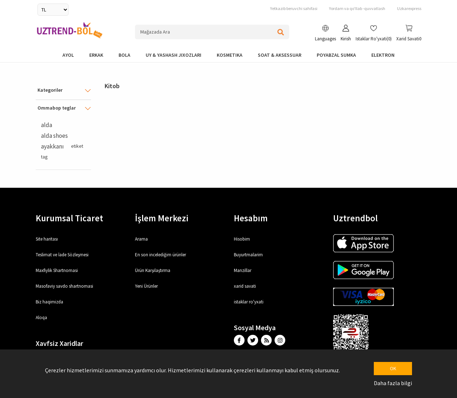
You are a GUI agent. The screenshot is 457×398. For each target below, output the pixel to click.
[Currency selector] (53, 10)
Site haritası (47, 239)
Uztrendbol (355, 218)
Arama (141, 239)
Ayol (68, 55)
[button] (325, 34)
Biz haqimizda (49, 302)
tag (44, 157)
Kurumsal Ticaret (69, 218)
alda (46, 125)
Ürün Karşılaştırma (152, 270)
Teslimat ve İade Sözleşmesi (62, 255)
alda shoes (54, 136)
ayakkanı (52, 146)
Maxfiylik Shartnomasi (57, 270)
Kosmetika (229, 55)
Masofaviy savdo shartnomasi (64, 286)
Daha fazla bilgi (393, 383)
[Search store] (212, 32)
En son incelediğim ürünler (160, 255)
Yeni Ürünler (146, 286)
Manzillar (242, 270)
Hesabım (251, 218)
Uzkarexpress (409, 8)
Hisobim (242, 239)
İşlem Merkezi (162, 218)
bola (124, 55)
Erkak (96, 55)
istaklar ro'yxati (248, 302)
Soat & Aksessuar (279, 55)
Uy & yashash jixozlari (173, 55)
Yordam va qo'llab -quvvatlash (357, 8)
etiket (77, 146)
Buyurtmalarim (248, 255)
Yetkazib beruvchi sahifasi (293, 8)
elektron (383, 55)
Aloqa (41, 317)
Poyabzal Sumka (336, 55)
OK (393, 368)
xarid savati (245, 286)
